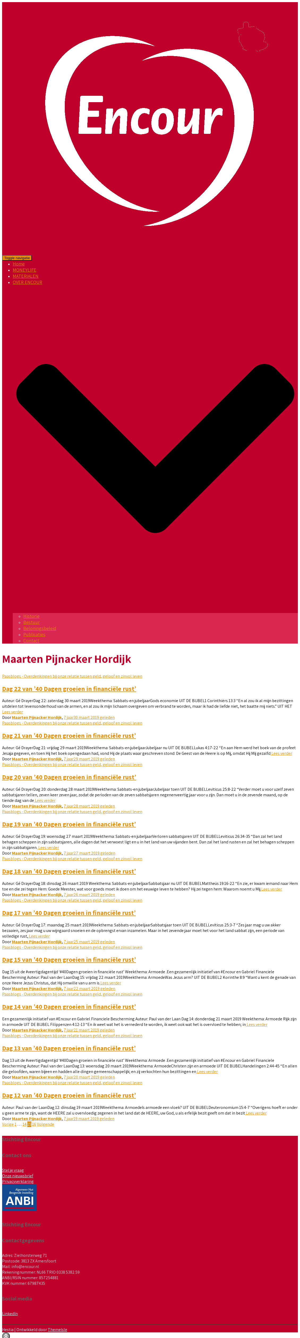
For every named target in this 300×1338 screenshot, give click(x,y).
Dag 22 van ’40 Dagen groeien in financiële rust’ (69, 688)
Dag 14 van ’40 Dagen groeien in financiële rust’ (69, 1006)
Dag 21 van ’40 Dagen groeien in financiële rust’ (69, 735)
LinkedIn (10, 1313)
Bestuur (31, 622)
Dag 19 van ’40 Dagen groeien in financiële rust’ (69, 824)
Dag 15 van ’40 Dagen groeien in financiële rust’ (69, 959)
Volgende (45, 1124)
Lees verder (12, 712)
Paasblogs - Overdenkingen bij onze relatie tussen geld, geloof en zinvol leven (72, 676)
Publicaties (34, 634)
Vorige (8, 1124)
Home (19, 264)
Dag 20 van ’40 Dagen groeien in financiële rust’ (69, 777)
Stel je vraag (13, 1170)
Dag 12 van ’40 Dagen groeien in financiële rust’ (69, 1095)
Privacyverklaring (18, 1181)
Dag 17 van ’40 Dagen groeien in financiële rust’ (69, 912)
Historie (31, 616)
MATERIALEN (25, 276)
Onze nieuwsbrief (17, 1176)
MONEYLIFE (24, 270)
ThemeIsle (57, 1329)
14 (25, 1124)
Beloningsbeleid (39, 628)
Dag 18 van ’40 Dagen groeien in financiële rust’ (69, 871)
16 (34, 1124)
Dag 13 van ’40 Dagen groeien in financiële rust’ (69, 1048)
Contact (31, 640)
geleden (89, 717)
